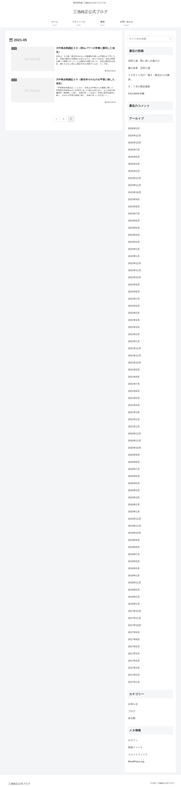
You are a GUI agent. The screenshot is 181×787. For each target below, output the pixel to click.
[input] (150, 39)
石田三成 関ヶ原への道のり (144, 60)
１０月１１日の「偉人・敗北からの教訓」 (149, 77)
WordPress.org (136, 761)
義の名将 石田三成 (139, 68)
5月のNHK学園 (136, 93)
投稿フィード (135, 747)
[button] (170, 38)
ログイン (133, 740)
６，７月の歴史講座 (139, 86)
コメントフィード (138, 754)
